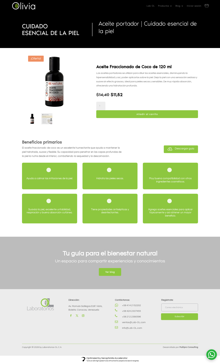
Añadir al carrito (147, 114)
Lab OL (151, 6)
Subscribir (179, 316)
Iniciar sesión (194, 6)
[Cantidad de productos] (100, 106)
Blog (178, 6)
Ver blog (110, 271)
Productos (163, 6)
